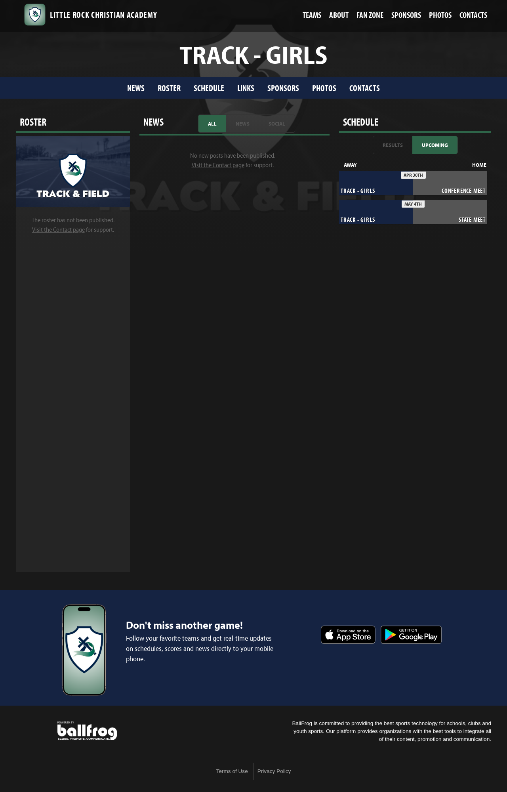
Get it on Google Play (411, 635)
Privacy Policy (274, 771)
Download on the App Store (348, 635)
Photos (324, 88)
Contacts (364, 88)
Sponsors (283, 88)
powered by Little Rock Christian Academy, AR (87, 730)
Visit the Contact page (58, 229)
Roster (169, 88)
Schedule (209, 88)
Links (245, 88)
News (136, 88)
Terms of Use (232, 771)
